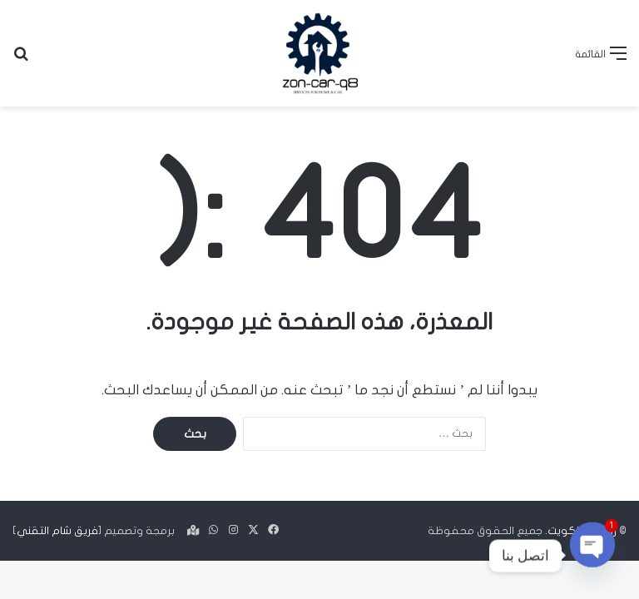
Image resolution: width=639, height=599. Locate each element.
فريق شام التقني (57, 531)
